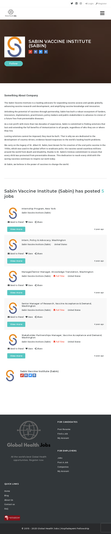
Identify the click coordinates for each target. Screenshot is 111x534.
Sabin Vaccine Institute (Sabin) (39, 371)
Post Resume (64, 429)
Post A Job (63, 462)
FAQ (6, 509)
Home (7, 491)
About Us (8, 500)
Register (101, 3)
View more (16, 229)
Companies (63, 467)
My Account (63, 438)
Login (89, 3)
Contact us (9, 504)
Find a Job (63, 434)
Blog (6, 495)
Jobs (60, 458)
